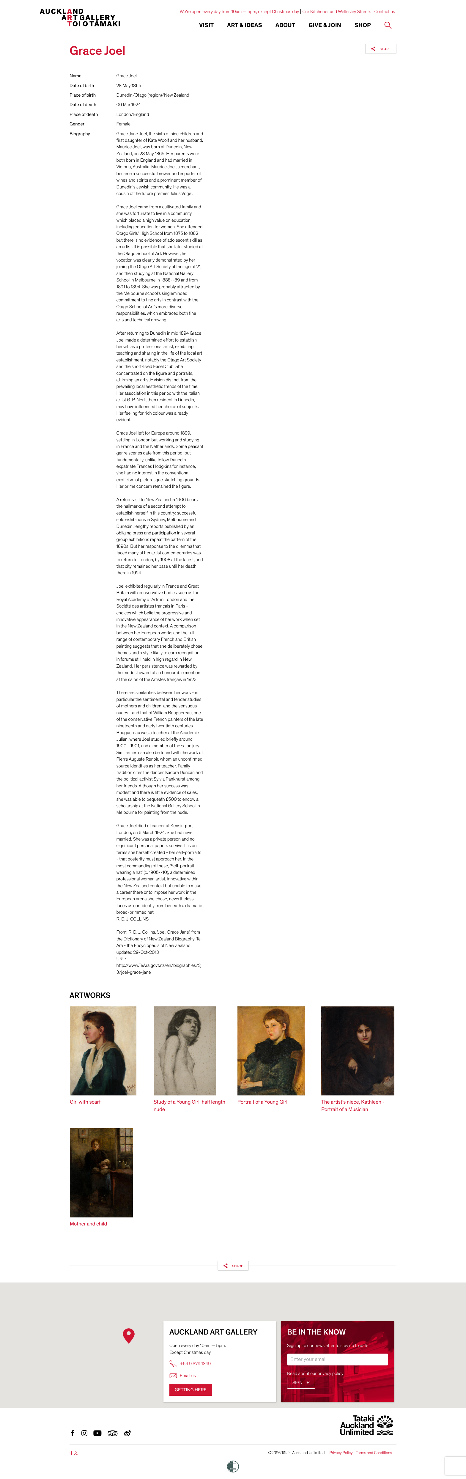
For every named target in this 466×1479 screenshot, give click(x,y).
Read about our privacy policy (315, 1373)
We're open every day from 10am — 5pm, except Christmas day (239, 11)
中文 (74, 1453)
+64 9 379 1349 (190, 1364)
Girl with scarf (85, 1102)
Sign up (301, 1382)
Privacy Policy (340, 1453)
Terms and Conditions (374, 1453)
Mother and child (88, 1224)
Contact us (384, 11)
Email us (182, 1375)
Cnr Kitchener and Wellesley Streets (336, 11)
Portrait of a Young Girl (262, 1102)
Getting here (191, 1390)
